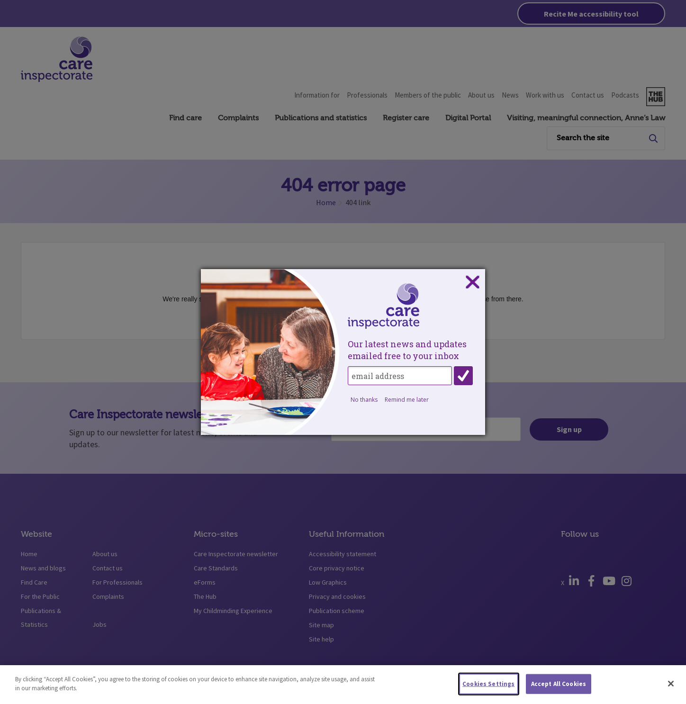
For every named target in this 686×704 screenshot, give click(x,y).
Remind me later (407, 400)
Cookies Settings (488, 690)
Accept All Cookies (558, 690)
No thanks (364, 400)
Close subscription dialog (472, 282)
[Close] (670, 689)
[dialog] (343, 352)
